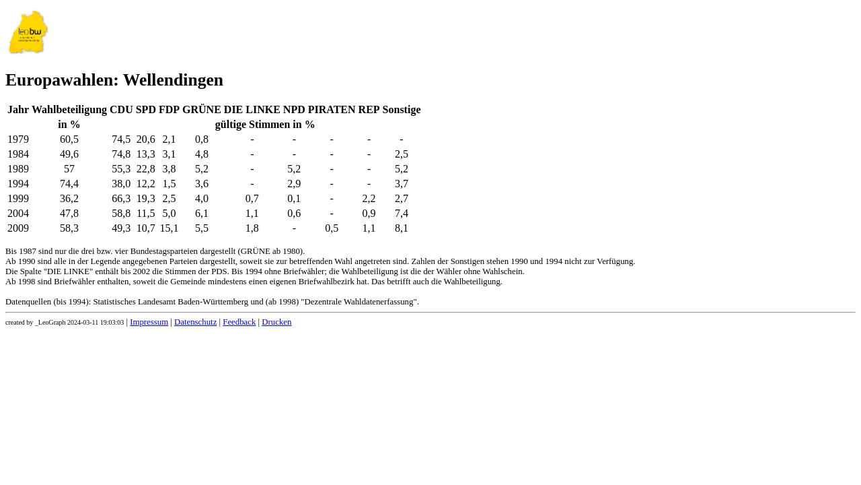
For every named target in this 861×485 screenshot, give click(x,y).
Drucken (276, 322)
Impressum (149, 322)
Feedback (239, 322)
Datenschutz (195, 322)
